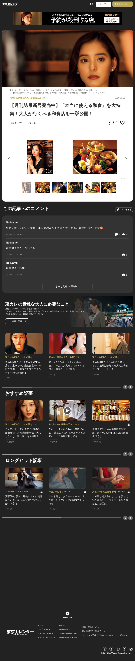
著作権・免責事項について (68, 633)
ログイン (103, 4)
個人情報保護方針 (65, 629)
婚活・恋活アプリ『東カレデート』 (94, 631)
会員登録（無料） (122, 4)
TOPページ (42, 625)
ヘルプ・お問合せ (44, 629)
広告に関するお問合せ (45, 633)
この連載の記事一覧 (17, 321)
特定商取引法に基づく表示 (68, 637)
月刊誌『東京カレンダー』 (91, 627)
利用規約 (62, 625)
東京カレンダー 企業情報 (46, 637)
